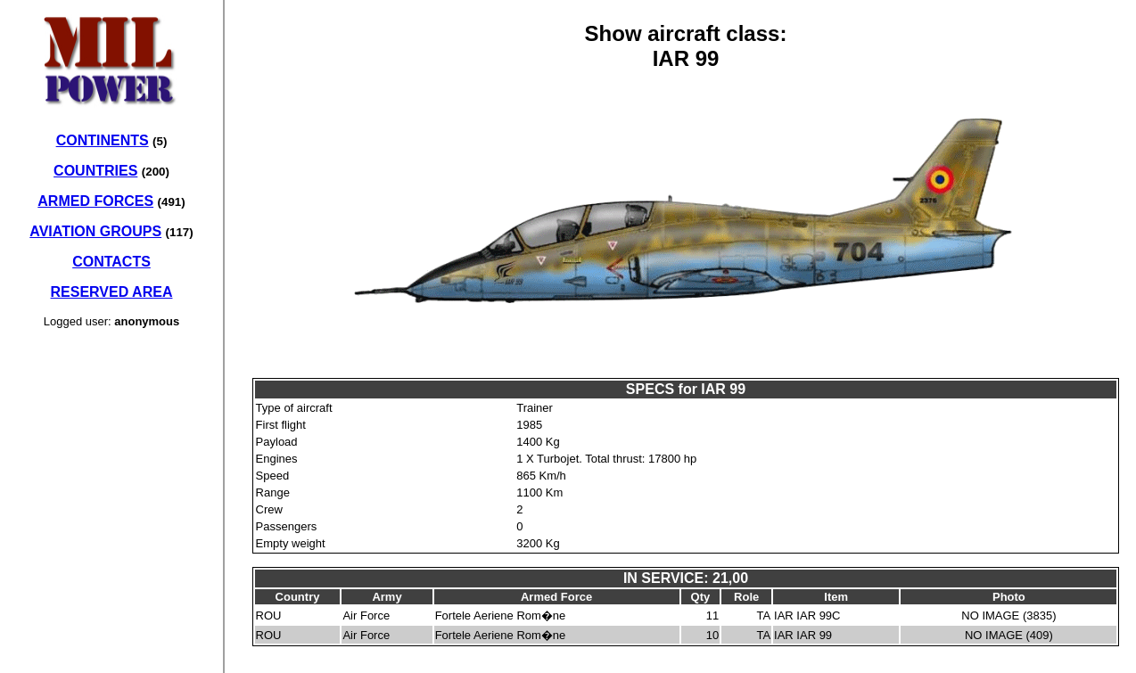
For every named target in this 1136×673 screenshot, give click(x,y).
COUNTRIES (95, 170)
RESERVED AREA (112, 292)
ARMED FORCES (95, 201)
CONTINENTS (102, 140)
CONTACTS (111, 261)
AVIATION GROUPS (95, 231)
